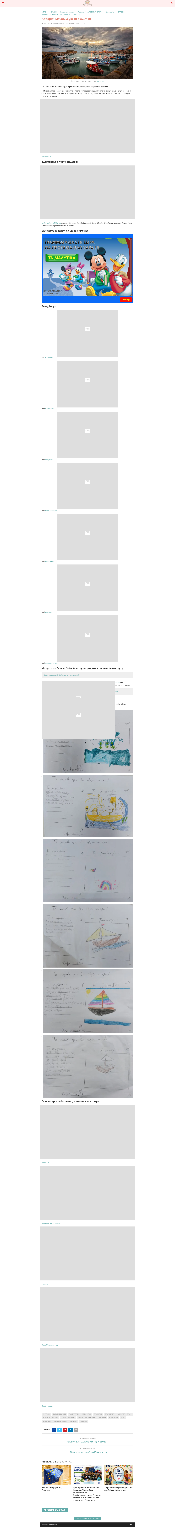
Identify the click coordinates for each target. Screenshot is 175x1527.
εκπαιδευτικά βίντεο (68, 1417)
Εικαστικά (45, 14)
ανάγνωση (46, 1414)
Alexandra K (46, 157)
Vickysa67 (49, 460)
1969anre (45, 1284)
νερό (122, 1417)
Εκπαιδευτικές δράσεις (60, 14)
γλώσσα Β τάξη (86, 1414)
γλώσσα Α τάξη (74, 1414)
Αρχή (131, 1524)
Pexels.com (100, 81)
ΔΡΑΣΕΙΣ (121, 12)
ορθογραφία (47, 1421)
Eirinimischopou (51, 510)
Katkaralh (48, 612)
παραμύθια (73, 1421)
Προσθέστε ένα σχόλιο (54, 1510)
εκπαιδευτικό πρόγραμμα (87, 1417)
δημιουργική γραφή (124, 1414)
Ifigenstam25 (50, 561)
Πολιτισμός (76, 14)
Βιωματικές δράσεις (67, 12)
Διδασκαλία (110, 12)
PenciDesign (53, 1524)
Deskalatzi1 (49, 409)
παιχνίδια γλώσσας (61, 1421)
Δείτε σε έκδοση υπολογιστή (87, 1518)
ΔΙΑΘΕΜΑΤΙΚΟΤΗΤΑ (95, 12)
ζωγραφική (102, 1417)
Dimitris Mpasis (47, 1406)
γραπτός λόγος (110, 1414)
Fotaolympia (48, 358)
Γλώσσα (81, 12)
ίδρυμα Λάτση (113, 1417)
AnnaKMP (45, 1163)
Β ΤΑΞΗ (54, 12)
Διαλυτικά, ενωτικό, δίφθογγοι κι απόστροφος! (61, 675)
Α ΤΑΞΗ (44, 12)
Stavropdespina (51, 663)
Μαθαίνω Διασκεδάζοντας (51, 223)
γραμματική (98, 1414)
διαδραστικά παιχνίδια (50, 1417)
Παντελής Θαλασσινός (50, 1345)
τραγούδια (83, 1421)
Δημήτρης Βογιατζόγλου (51, 1223)
